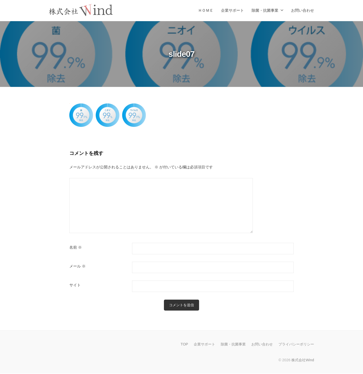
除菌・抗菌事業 (265, 10)
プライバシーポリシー (296, 345)
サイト (75, 285)
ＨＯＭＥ (205, 10)
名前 (75, 247)
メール (77, 266)
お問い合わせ (302, 10)
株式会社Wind (302, 361)
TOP (184, 345)
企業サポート (232, 10)
